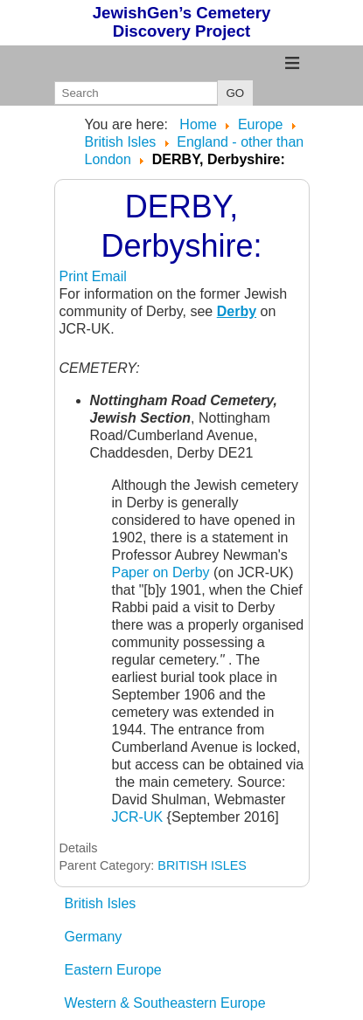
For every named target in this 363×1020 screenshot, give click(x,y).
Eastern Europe (113, 969)
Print (75, 276)
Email (109, 276)
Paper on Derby (161, 572)
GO (236, 93)
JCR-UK (138, 817)
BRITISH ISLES (202, 865)
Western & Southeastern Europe (165, 1003)
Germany (93, 936)
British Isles (100, 903)
